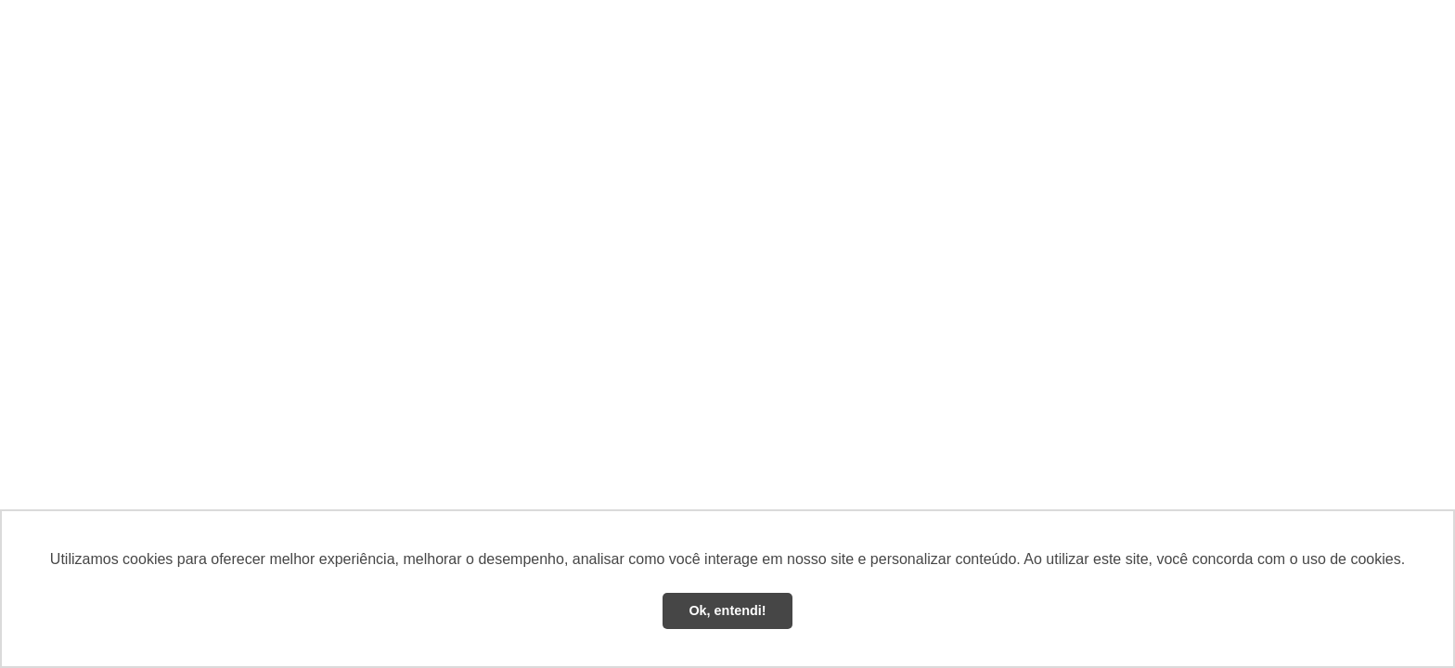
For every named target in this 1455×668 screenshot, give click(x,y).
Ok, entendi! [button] (727, 610)
